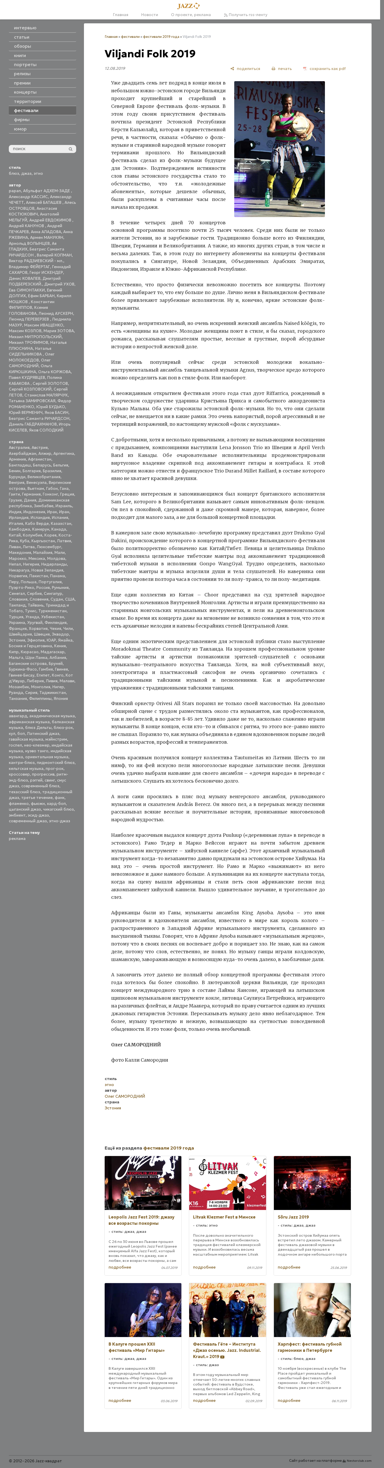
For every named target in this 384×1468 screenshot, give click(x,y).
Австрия (40, 447)
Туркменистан (52, 610)
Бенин (14, 470)
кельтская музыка (26, 768)
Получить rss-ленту (245, 14)
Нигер (58, 686)
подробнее (120, 1267)
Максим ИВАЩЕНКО (43, 325)
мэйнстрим (56, 739)
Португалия (50, 581)
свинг (50, 780)
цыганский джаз (25, 809)
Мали (59, 552)
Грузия (15, 500)
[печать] (281, 68)
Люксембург (49, 546)
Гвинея (61, 669)
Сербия (34, 593)
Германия (31, 494)
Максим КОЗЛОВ (25, 330)
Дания (30, 500)
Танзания (18, 698)
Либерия (35, 680)
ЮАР (51, 640)
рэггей (36, 780)
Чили (68, 628)
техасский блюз (24, 791)
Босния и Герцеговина (30, 645)
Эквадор (60, 634)
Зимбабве (43, 505)
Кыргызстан (43, 540)
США (70, 599)
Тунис (30, 610)
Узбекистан (52, 616)
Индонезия (34, 511)
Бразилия (52, 470)
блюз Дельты (38, 727)
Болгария (32, 470)
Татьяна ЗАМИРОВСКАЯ (32, 400)
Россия (43, 587)
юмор (20, 129)
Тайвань (36, 605)
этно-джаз (59, 820)
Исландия (40, 517)
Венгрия (16, 482)
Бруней (56, 663)
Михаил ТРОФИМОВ (28, 342)
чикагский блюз (58, 809)
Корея (50, 535)
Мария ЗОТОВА (59, 330)
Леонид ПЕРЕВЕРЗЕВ (29, 319)
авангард (18, 715)
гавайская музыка (26, 739)
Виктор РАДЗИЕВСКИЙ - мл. (36, 260)
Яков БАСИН (56, 412)
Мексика (37, 558)
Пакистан (38, 575)
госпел (15, 745)
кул (12, 733)
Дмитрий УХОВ (59, 284)
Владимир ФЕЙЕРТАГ (29, 266)
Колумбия (32, 535)
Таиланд (17, 605)
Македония (20, 552)
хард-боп (56, 803)
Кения (60, 645)
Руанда (16, 692)
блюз (14, 173)
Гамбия (46, 669)
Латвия (64, 540)
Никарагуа (19, 570)
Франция (18, 628)
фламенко (19, 803)
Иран (64, 511)
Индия (15, 511)
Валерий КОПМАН (54, 255)
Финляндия (56, 622)
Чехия (55, 628)
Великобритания (43, 476)
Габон (52, 488)
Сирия (31, 692)
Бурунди (17, 476)
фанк (60, 797)
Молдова (56, 558)
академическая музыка (52, 715)
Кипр (14, 651)
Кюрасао (30, 651)
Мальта (16, 657)
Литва (29, 546)
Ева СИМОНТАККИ (27, 290)
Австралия (19, 447)
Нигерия (31, 564)
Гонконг (50, 494)
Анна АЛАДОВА (46, 231)
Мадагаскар (53, 651)
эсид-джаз (38, 815)
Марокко (17, 558)
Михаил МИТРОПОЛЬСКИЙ (35, 336)
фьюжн (38, 803)
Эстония (17, 640)
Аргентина (63, 453)
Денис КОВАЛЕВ (24, 278)
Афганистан (39, 459)
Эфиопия (36, 640)
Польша (29, 581)
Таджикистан (52, 692)
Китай (15, 535)
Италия (16, 523)
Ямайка (65, 640)
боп (21, 733)
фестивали (130, 36)
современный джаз (28, 820)
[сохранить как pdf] (324, 68)
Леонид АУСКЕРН (56, 313)
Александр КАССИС (28, 196)
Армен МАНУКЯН (46, 237)
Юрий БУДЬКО (50, 406)
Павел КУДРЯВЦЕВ (27, 377)
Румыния (60, 587)
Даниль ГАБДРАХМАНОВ (33, 424)
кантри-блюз (22, 762)
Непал (15, 564)
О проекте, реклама (191, 14)
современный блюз (40, 785)
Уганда (32, 616)
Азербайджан (22, 453)
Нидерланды (54, 564)
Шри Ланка (36, 657)
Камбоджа (19, 529)
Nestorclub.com (359, 1461)
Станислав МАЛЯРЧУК (46, 395)
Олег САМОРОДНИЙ (125, 1096)
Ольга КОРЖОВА (54, 371)
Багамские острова (28, 663)
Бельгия (60, 465)
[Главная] (190, 6)
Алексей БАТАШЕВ (44, 202)
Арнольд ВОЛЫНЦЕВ (29, 243)
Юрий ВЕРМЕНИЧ (25, 412)
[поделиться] (245, 68)
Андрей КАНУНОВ (27, 225)
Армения (17, 459)
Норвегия (18, 575)
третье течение (37, 797)
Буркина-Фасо (23, 669)
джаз (26, 173)
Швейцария (20, 634)
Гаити (14, 494)
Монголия (40, 686)
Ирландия (19, 517)
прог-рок (54, 768)
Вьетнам (35, 488)
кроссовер (19, 774)
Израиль (63, 505)
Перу (14, 581)
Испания (60, 517)
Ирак (52, 511)
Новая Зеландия (47, 570)
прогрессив (43, 774)
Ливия (52, 680)
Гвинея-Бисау (21, 675)
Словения (39, 599)
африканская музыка (29, 721)
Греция (67, 494)
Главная (120, 14)
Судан (57, 599)
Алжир (44, 453)
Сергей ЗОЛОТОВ (50, 383)
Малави (67, 680)
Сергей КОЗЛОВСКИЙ (30, 389)
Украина (17, 622)
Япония (61, 698)
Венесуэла (36, 482)
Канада (58, 529)
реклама (17, 838)
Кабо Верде (37, 523)
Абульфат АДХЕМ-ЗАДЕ (47, 190)
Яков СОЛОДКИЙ (46, 430)
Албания (57, 657)
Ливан (15, 546)
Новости (149, 14)
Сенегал (17, 593)
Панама (57, 575)
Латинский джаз (43, 733)
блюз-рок (63, 727)
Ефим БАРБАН (41, 295)
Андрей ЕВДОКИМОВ (50, 220)
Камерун (40, 529)
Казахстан (61, 523)
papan (15, 190)
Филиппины (40, 698)
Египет (43, 675)
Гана (64, 488)
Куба (24, 540)
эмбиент (17, 815)
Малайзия (42, 552)
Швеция (42, 634)
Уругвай (34, 622)
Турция (16, 616)
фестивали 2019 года (161, 36)
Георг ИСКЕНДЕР (46, 272)
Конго (57, 675)
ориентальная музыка (46, 756)
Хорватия (38, 628)
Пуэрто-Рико (21, 587)
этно (38, 173)
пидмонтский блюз (56, 762)
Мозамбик (19, 686)
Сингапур (53, 593)
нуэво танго (36, 750)
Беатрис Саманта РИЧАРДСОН (39, 418)
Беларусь (42, 465)
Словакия (18, 599)
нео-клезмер (36, 745)
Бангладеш (20, 465)
